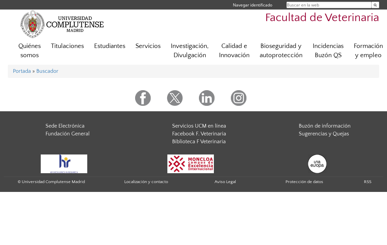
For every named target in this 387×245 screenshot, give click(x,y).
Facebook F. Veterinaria (199, 134)
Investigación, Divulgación (190, 51)
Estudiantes (109, 46)
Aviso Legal (225, 181)
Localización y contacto (146, 181)
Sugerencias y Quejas (324, 134)
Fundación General (67, 134)
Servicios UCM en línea (199, 126)
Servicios (148, 46)
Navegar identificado (252, 5)
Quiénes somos (29, 51)
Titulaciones (67, 46)
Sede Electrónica (65, 126)
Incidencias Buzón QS (328, 51)
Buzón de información (325, 126)
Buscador (47, 71)
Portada (22, 71)
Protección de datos (304, 181)
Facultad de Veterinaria (322, 18)
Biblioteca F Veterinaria (199, 141)
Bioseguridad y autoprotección (281, 51)
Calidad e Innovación (234, 51)
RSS (367, 181)
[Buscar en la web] (375, 5)
